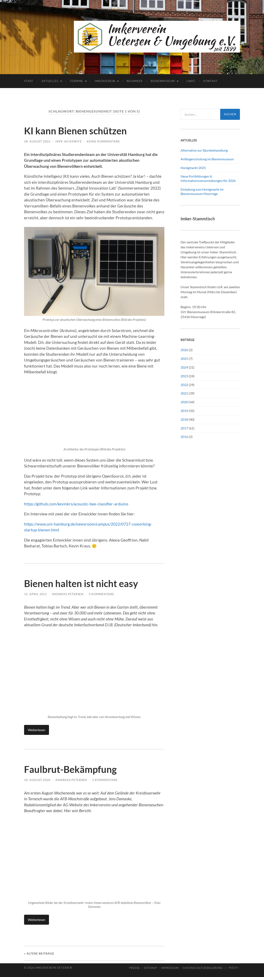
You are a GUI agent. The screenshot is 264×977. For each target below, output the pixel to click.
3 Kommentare (101, 594)
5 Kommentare (105, 780)
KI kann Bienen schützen (75, 130)
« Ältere (39, 953)
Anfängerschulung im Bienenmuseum (207, 159)
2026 (184, 350)
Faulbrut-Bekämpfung (70, 769)
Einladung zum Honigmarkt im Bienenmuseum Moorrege (202, 191)
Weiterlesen (36, 730)
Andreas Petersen (68, 594)
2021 (184, 393)
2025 (184, 358)
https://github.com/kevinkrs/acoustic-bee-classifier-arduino (76, 503)
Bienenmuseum (163, 81)
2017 (184, 428)
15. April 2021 (35, 594)
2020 (184, 402)
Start (28, 81)
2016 (184, 437)
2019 (184, 411)
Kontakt (210, 81)
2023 (184, 376)
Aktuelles (50, 81)
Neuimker (134, 81)
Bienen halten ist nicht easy (81, 583)
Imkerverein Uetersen (53, 967)
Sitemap (150, 968)
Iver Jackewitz (68, 141)
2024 (184, 367)
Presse (134, 968)
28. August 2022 (37, 141)
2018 (184, 419)
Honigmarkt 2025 (193, 168)
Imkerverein (105, 81)
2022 (184, 385)
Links (190, 81)
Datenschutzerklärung (203, 968)
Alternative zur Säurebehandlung (204, 150)
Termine (76, 81)
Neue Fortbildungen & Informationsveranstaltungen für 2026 (208, 178)
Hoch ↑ (234, 967)
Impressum (170, 968)
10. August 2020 (37, 780)
